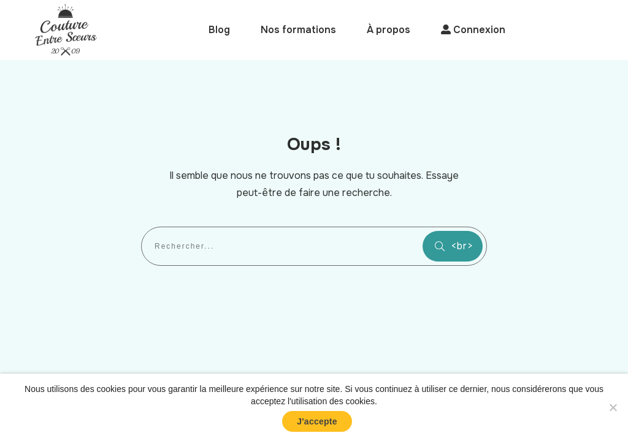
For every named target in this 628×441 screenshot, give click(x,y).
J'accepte (317, 421)
